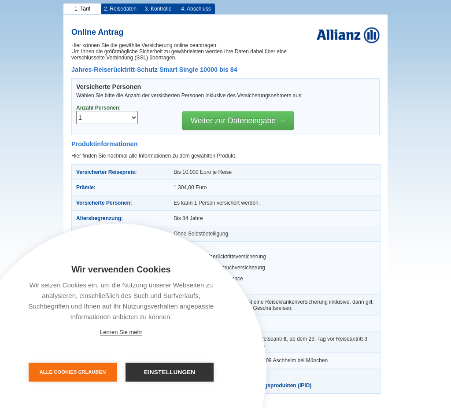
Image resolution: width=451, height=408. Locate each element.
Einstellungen (170, 372)
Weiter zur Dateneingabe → (238, 120)
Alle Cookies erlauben (73, 372)
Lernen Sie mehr (121, 332)
